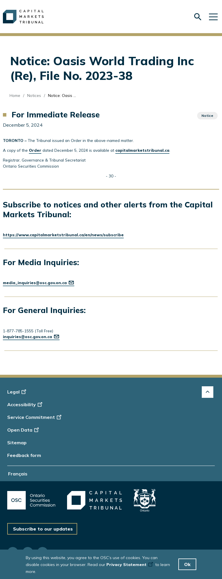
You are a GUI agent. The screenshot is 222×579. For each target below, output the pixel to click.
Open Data (23, 430)
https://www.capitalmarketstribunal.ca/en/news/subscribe (63, 234)
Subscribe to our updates (43, 529)
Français (17, 474)
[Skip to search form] (198, 16)
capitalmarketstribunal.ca (142, 150)
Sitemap (17, 442)
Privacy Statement (130, 566)
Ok (187, 566)
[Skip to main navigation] (213, 16)
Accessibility (25, 404)
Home (15, 95)
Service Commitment (34, 417)
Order (35, 150)
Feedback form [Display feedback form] (24, 455)
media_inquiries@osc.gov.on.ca (38, 282)
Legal (17, 392)
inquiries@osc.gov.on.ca (31, 336)
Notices (34, 95)
